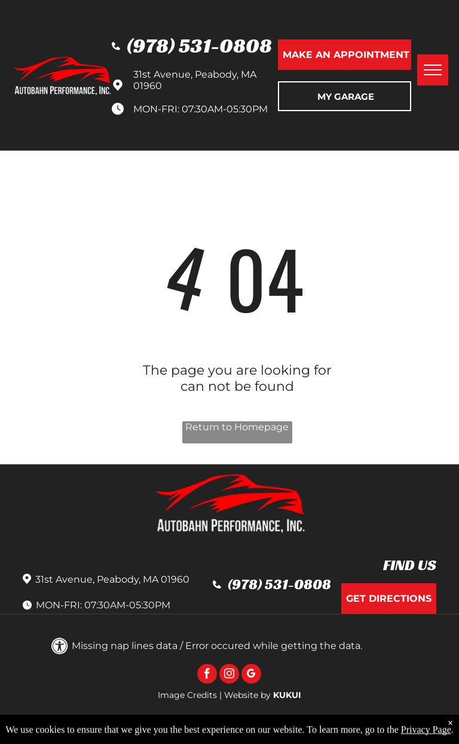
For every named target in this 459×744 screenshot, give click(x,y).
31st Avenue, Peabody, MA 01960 (112, 579)
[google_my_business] (251, 675)
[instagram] (229, 675)
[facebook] (207, 675)
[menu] (432, 69)
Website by (247, 695)
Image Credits (187, 695)
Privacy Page (426, 736)
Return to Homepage (237, 427)
